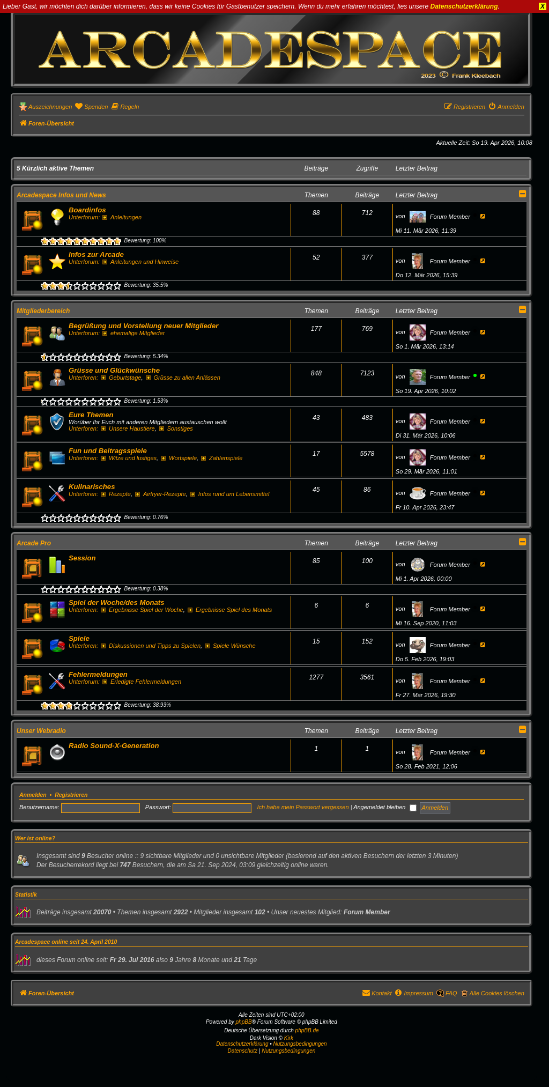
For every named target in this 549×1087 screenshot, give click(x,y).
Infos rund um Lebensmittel (230, 494)
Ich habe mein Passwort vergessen (302, 807)
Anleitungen (122, 217)
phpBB (244, 1022)
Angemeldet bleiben (385, 807)
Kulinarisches (92, 487)
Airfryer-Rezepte (160, 494)
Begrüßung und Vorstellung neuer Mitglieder (143, 326)
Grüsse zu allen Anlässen (183, 377)
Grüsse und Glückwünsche (114, 370)
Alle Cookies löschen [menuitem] (497, 993)
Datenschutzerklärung (464, 6)
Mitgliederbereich (43, 311)
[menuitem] (91, 106)
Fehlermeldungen (98, 674)
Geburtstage (121, 377)
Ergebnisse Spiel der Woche (142, 610)
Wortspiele (179, 458)
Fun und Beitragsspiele (108, 451)
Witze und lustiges (129, 458)
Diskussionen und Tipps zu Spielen (151, 645)
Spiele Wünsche (230, 645)
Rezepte (116, 494)
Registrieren (71, 795)
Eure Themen (91, 415)
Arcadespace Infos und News (61, 195)
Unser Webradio (41, 731)
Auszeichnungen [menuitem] (50, 106)
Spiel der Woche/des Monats (117, 602)
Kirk (288, 1038)
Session (82, 558)
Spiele (79, 638)
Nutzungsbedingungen (300, 1044)
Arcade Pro (34, 543)
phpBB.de (307, 1030)
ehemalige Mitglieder (133, 333)
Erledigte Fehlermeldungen (141, 681)
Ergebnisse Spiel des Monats (230, 610)
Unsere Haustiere (127, 428)
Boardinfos (87, 210)
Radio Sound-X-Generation (114, 746)
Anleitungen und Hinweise (140, 261)
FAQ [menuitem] (451, 993)
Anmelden (33, 795)
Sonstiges (176, 428)
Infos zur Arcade (96, 254)
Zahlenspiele (221, 458)
